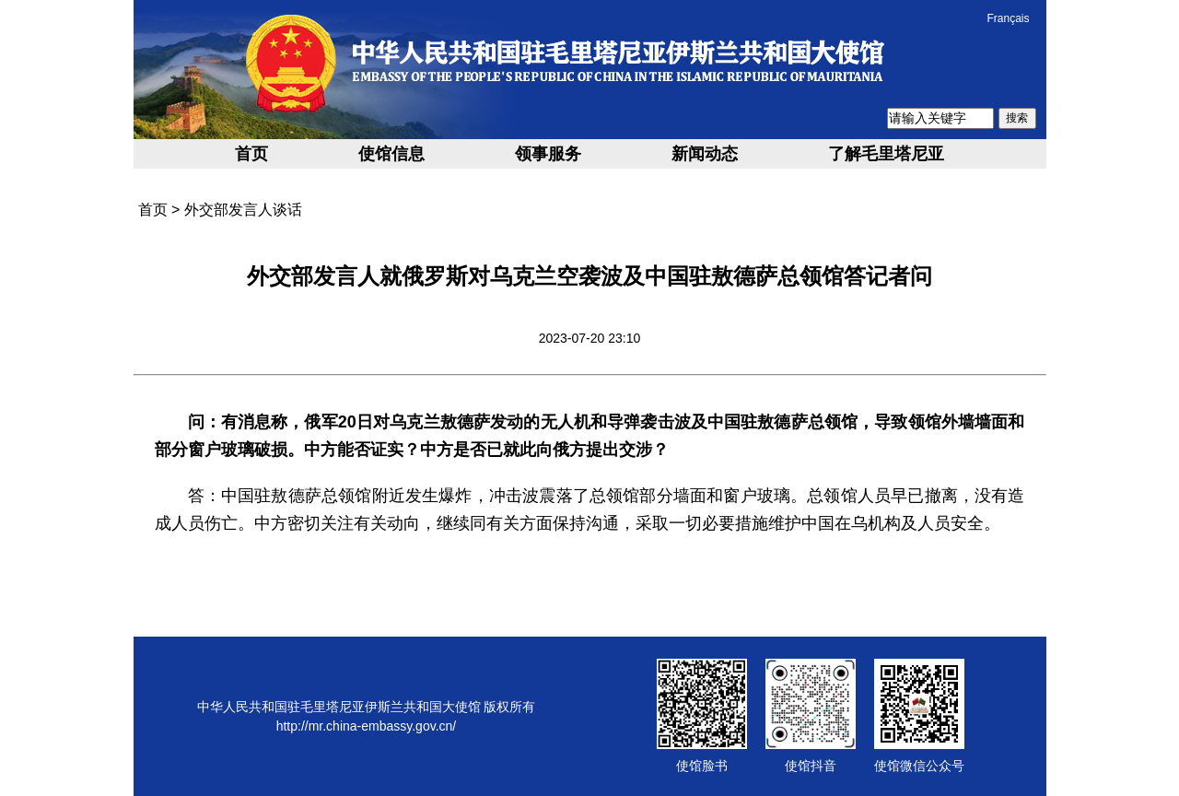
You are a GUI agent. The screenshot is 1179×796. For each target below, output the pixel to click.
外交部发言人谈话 (243, 209)
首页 (251, 154)
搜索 (1017, 117)
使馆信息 (391, 154)
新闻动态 (704, 154)
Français (1007, 18)
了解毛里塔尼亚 (886, 154)
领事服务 (548, 154)
